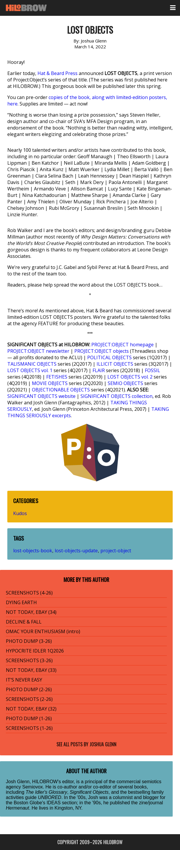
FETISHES (56, 377)
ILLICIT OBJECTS (115, 364)
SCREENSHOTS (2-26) (29, 699)
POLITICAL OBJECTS (109, 357)
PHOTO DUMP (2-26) (29, 689)
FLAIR (98, 370)
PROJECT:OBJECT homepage (122, 344)
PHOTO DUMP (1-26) (29, 718)
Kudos (20, 513)
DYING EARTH (21, 602)
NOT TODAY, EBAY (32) (31, 709)
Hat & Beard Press (57, 73)
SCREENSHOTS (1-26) (29, 728)
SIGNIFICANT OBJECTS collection (116, 396)
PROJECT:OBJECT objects (101, 351)
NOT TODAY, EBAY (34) (31, 612)
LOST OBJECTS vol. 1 (29, 370)
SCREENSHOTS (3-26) (29, 660)
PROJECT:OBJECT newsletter (38, 351)
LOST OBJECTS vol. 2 (129, 377)
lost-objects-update (76, 550)
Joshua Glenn (103, 744)
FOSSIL (152, 370)
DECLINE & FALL (24, 622)
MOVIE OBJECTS (50, 383)
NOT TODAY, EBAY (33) (31, 670)
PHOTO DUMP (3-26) (29, 641)
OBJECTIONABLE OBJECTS (61, 389)
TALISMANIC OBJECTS (31, 364)
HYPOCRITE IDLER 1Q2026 (35, 651)
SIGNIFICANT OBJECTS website (41, 396)
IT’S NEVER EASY (24, 680)
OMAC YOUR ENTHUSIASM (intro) (43, 631)
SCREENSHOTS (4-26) (29, 593)
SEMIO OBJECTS (125, 383)
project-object (115, 550)
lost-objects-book (32, 550)
